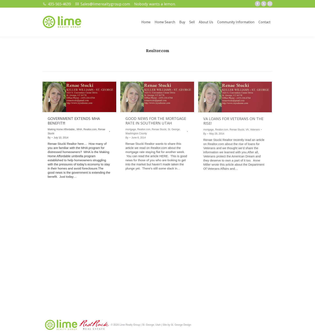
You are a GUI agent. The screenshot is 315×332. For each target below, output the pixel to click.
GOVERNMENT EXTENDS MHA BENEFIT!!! (74, 120)
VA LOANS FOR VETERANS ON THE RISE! (233, 121)
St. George (174, 129)
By (49, 137)
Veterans (255, 129)
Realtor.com (90, 129)
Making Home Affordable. (61, 129)
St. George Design (181, 324)
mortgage (130, 129)
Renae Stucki (159, 129)
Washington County (136, 133)
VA (247, 129)
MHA (79, 129)
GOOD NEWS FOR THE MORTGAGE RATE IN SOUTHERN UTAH (155, 120)
